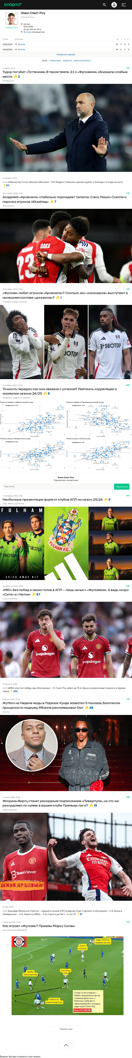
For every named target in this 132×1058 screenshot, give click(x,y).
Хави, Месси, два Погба (13, 503)
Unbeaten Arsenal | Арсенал (15, 301)
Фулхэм (27, 32)
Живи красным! (10, 809)
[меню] (124, 4)
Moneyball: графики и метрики (17, 397)
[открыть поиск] (104, 5)
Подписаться (12, 28)
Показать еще (66, 1029)
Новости (67, 60)
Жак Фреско (8, 205)
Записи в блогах (82, 60)
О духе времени (10, 598)
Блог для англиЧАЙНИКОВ (15, 930)
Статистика (55, 60)
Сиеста (6, 711)
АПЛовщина (8, 80)
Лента (44, 60)
